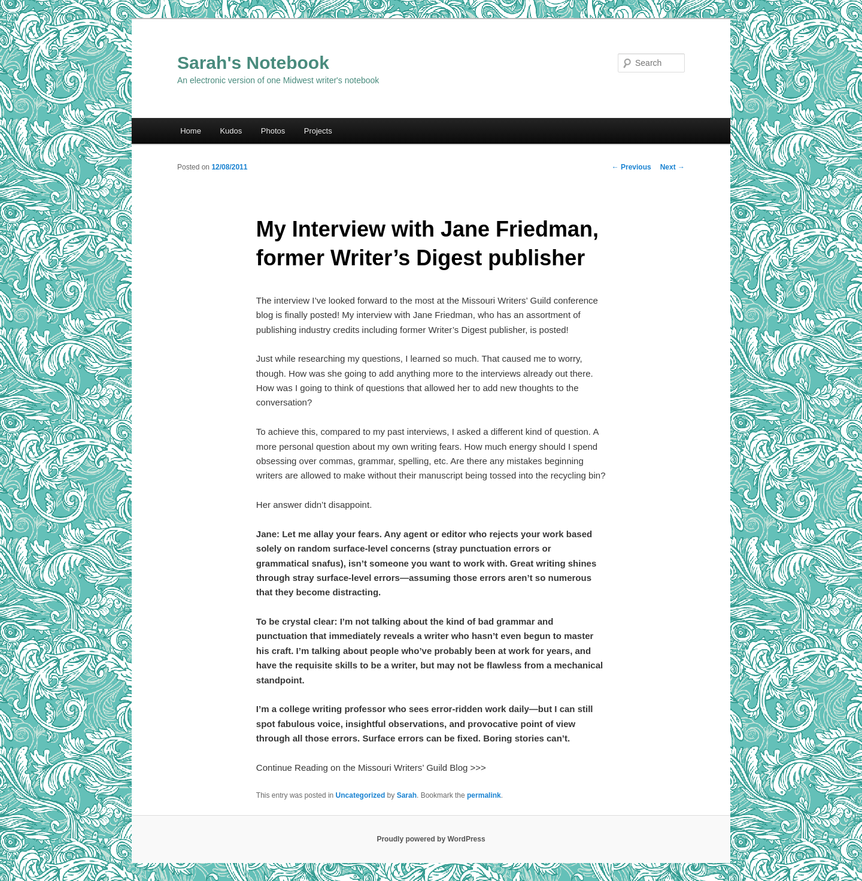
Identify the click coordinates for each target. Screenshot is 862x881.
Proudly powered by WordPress (431, 839)
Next (672, 167)
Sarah (407, 795)
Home (190, 130)
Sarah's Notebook (253, 62)
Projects (318, 130)
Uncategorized (361, 795)
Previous (631, 167)
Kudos (231, 130)
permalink (484, 795)
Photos (273, 130)
